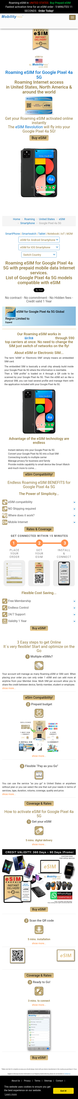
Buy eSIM (39, 138)
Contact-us (67, 1073)
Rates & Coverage (38, 529)
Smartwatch (29, 233)
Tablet (42, 233)
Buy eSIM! (39, 628)
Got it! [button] (63, 1091)
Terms (37, 1081)
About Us (15, 1081)
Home (16, 219)
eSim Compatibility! (39, 474)
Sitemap (48, 1081)
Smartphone (27, 223)
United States (47, 219)
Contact (59, 1081)
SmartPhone (13, 233)
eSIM (62, 219)
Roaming (29, 219)
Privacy (27, 1081)
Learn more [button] (11, 1094)
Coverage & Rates (38, 803)
